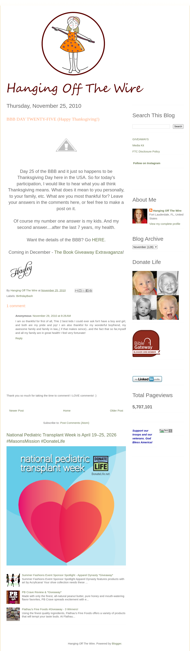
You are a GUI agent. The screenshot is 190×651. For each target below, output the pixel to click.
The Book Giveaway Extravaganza (88, 252)
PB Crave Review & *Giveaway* (41, 592)
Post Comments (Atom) (74, 422)
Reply (18, 338)
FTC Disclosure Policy (146, 151)
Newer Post (16, 410)
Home (67, 410)
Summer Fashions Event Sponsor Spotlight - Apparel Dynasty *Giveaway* (67, 575)
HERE (98, 239)
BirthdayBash (24, 295)
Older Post (116, 410)
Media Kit (138, 145)
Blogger (116, 643)
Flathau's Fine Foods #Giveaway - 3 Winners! (50, 609)
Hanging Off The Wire (167, 210)
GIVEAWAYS (140, 139)
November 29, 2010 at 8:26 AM (52, 315)
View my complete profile (164, 223)
